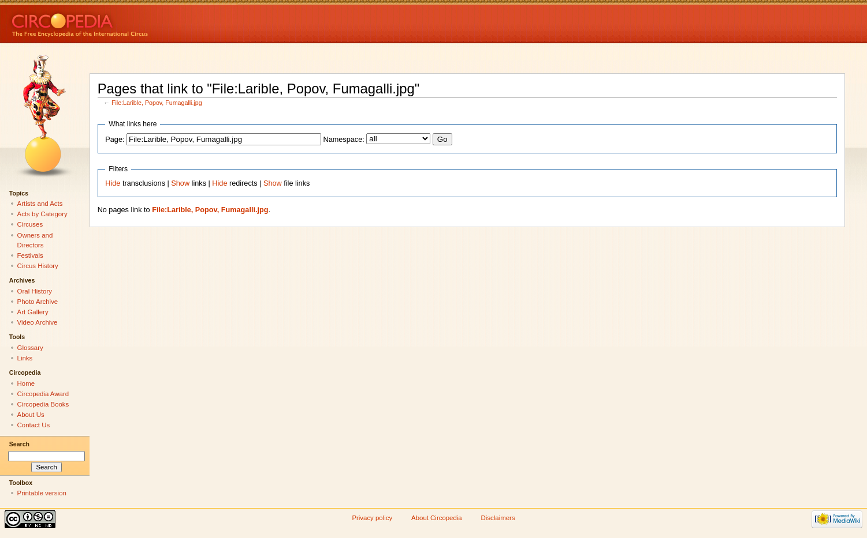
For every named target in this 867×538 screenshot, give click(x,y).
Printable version (41, 493)
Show (180, 183)
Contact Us (33, 425)
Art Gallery (33, 311)
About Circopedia (436, 517)
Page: (114, 140)
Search (19, 444)
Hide (112, 183)
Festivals (30, 255)
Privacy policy (372, 517)
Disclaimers (498, 517)
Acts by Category (42, 213)
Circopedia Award (43, 393)
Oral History (34, 291)
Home (26, 383)
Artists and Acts (40, 203)
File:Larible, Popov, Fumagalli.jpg (156, 102)
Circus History (37, 265)
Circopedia (118, 21)
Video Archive (37, 322)
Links (25, 358)
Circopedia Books (43, 404)
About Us (30, 414)
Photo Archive (37, 301)
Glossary (30, 347)
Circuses (30, 224)
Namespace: (343, 140)
